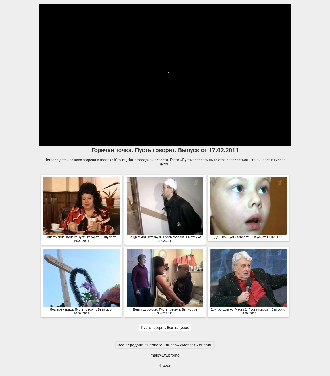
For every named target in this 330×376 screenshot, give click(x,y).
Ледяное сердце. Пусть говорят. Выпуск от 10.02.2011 (81, 309)
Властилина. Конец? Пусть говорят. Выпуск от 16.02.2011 (81, 237)
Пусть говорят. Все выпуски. (165, 328)
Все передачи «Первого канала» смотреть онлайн (165, 345)
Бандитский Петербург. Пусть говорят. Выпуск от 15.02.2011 (165, 237)
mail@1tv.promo (165, 355)
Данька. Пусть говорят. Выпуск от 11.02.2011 (248, 235)
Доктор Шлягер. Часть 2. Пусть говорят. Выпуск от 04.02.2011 (248, 309)
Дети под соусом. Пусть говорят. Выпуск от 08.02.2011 (165, 309)
